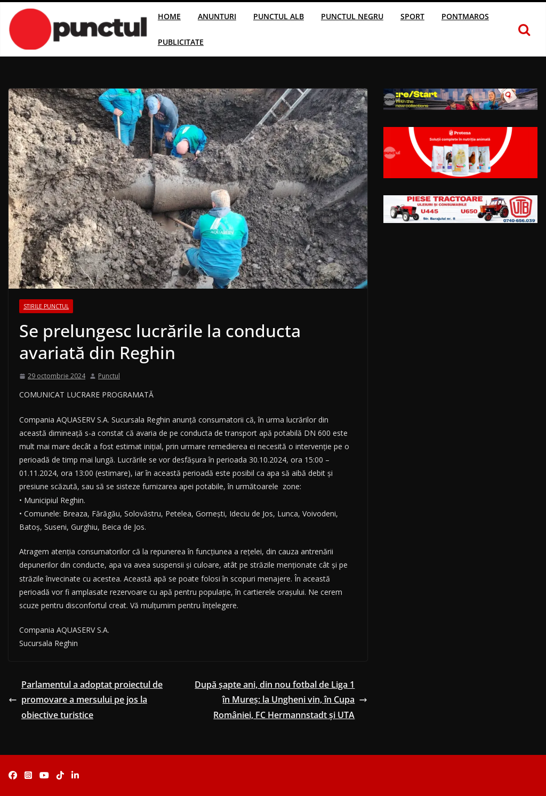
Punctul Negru (352, 16)
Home (169, 16)
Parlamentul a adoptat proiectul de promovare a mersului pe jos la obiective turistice (86, 700)
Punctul (109, 375)
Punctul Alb (278, 16)
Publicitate (181, 42)
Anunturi (217, 16)
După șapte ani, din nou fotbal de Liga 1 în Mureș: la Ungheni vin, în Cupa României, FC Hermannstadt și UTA (281, 700)
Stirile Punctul (46, 306)
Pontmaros (465, 16)
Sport (412, 16)
